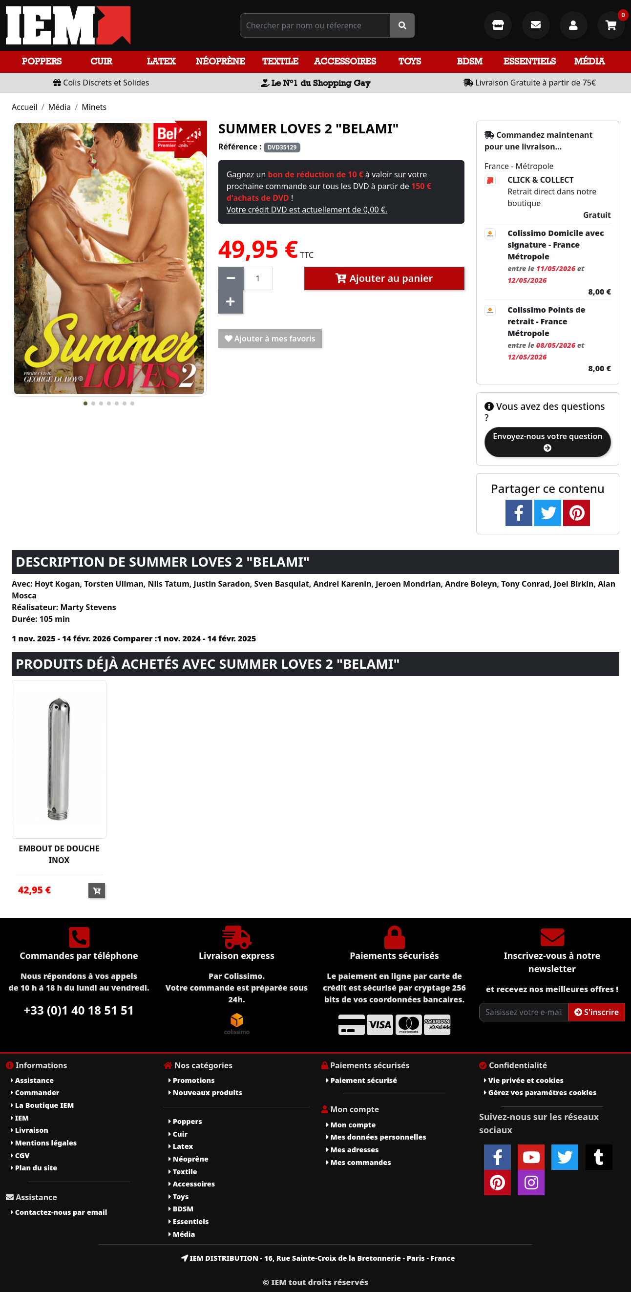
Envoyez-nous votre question (547, 441)
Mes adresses (352, 1149)
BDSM (470, 61)
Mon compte (351, 1124)
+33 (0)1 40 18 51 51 (79, 1010)
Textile (280, 61)
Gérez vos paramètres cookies (540, 1092)
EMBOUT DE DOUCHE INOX (59, 854)
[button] (85, 403)
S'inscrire (596, 1012)
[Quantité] (258, 278)
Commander (35, 1092)
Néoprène (220, 61)
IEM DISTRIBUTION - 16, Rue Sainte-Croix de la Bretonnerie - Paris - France (318, 1258)
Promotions (191, 1080)
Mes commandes (358, 1162)
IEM (20, 1118)
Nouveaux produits (205, 1092)
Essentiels (530, 61)
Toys (410, 61)
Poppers (42, 61)
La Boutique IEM (42, 1105)
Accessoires (345, 61)
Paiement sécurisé (361, 1080)
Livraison (29, 1130)
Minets (94, 107)
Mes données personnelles (376, 1137)
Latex (161, 61)
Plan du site (34, 1167)
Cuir (101, 61)
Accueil (25, 107)
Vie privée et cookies (524, 1080)
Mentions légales (44, 1142)
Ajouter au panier (384, 278)
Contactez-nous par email (59, 1212)
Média (589, 61)
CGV (20, 1155)
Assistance (32, 1080)
